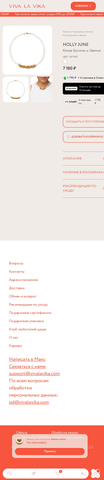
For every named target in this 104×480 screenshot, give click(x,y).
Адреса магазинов (23, 280)
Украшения (78, 32)
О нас (13, 337)
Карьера (15, 345)
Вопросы (16, 263)
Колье (89, 32)
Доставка (16, 288)
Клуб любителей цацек (27, 329)
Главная (67, 32)
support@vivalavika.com (34, 373)
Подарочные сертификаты (30, 313)
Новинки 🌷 (83, 6)
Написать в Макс (27, 359)
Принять (50, 451)
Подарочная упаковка (26, 321)
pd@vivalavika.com (29, 402)
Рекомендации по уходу (28, 304)
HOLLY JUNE (76, 45)
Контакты (16, 271)
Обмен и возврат (22, 296)
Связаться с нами (27, 366)
